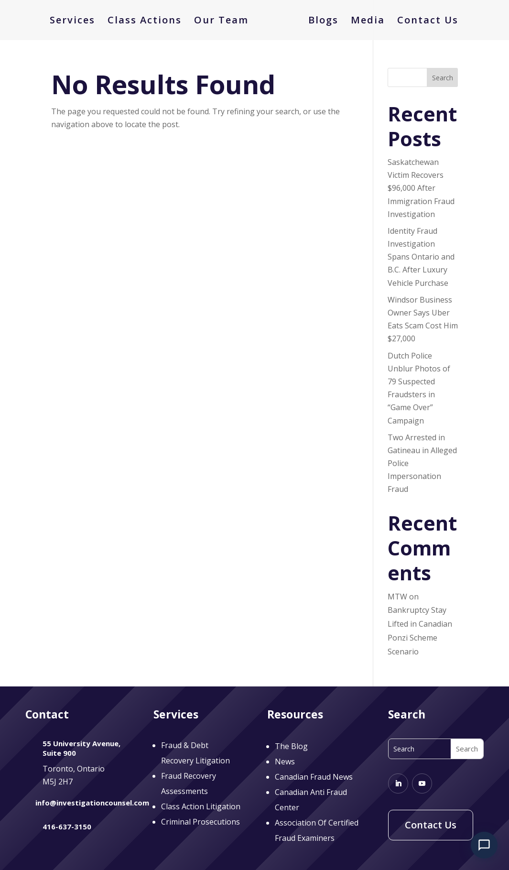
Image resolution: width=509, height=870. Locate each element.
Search (442, 77)
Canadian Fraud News (314, 777)
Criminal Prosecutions (200, 821)
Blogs (320, 21)
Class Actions (148, 21)
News (285, 761)
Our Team (224, 21)
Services (75, 21)
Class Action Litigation (200, 806)
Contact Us (424, 21)
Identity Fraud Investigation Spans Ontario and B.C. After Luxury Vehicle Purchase (421, 257)
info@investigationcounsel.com (92, 802)
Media (364, 21)
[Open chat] (484, 845)
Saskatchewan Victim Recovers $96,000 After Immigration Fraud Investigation (421, 188)
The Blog (291, 746)
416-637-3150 (67, 826)
